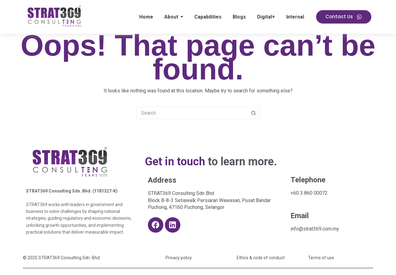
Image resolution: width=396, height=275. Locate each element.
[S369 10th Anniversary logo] (70, 162)
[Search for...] (192, 113)
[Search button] (254, 113)
